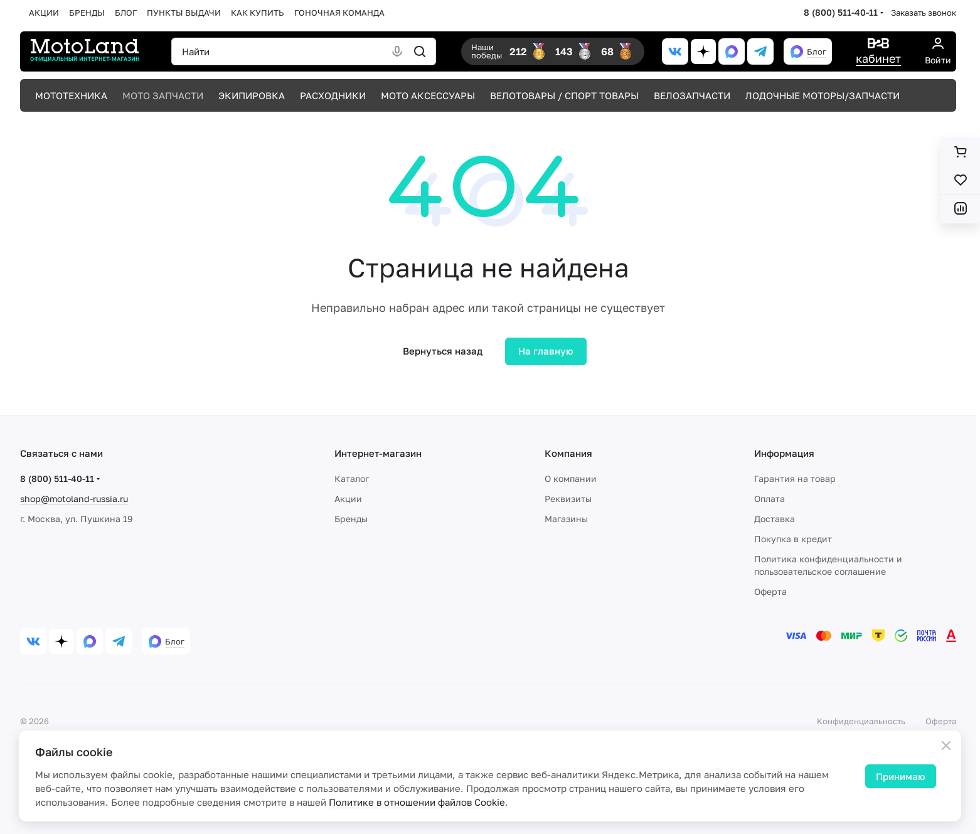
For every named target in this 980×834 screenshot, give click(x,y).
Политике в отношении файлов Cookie (417, 802)
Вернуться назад (442, 350)
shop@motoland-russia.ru (74, 498)
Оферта (770, 591)
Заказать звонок (923, 13)
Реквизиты (568, 498)
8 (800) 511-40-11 (841, 12)
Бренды (351, 518)
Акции (348, 498)
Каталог (351, 478)
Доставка (774, 518)
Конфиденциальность (861, 721)
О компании (571, 478)
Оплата (769, 498)
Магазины (566, 518)
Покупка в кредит (793, 538)
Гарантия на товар (795, 478)
